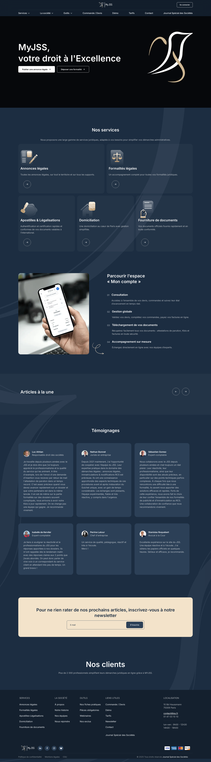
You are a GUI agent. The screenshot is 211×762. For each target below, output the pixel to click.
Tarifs (132, 13)
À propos (59, 704)
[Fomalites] (115, 184)
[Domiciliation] (86, 242)
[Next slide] (185, 391)
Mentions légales (52, 757)
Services (22, 13)
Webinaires (85, 715)
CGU (65, 757)
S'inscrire (134, 625)
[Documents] (145, 242)
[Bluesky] (61, 748)
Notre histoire (61, 710)
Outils (66, 13)
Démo (115, 13)
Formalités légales (123, 168)
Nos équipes (61, 715)
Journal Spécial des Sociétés (178, 13)
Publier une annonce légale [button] (36, 69)
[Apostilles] (27, 242)
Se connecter (185, 5)
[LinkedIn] (40, 748)
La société (45, 13)
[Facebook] (47, 748)
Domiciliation (89, 220)
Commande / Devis (92, 13)
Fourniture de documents (157, 220)
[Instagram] (54, 748)
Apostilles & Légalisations (40, 220)
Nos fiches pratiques (90, 704)
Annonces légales (34, 168)
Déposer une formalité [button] (73, 69)
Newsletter (110, 721)
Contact (149, 13)
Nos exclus (85, 721)
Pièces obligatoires (89, 710)
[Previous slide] (176, 391)
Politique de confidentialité (30, 757)
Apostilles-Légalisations (31, 715)
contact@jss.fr (170, 713)
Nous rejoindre (62, 721)
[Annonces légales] (27, 184)
